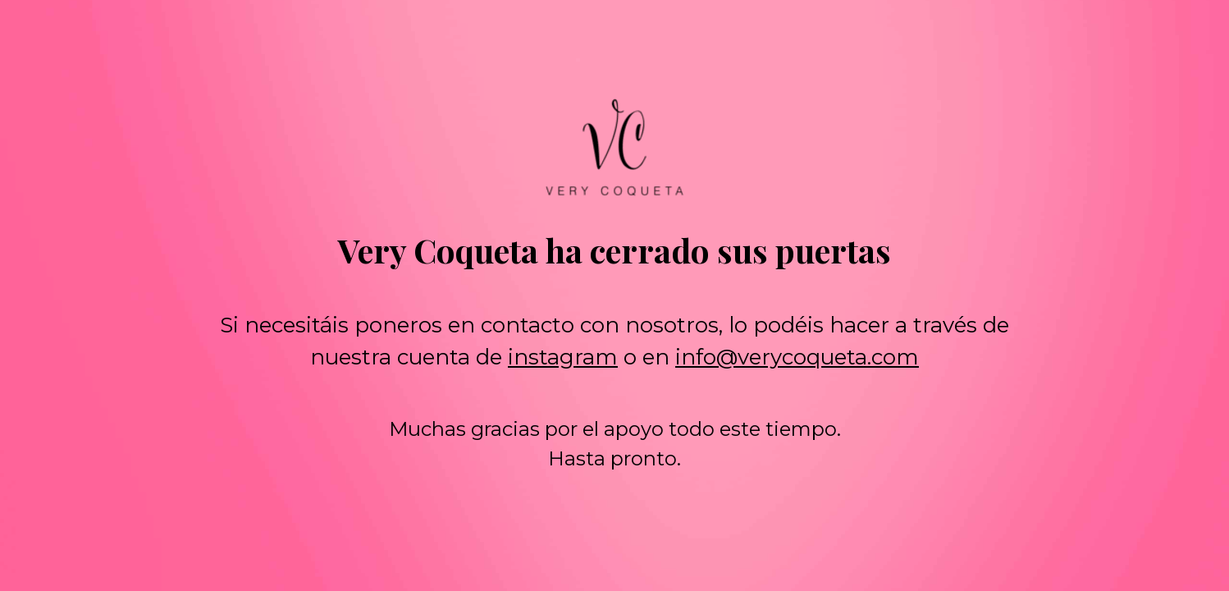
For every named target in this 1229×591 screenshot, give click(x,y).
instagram (563, 357)
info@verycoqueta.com (797, 357)
